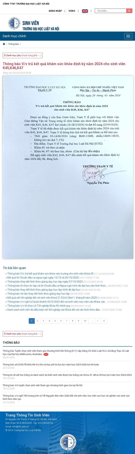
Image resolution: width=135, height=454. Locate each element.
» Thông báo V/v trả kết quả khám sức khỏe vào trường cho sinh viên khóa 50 (49, 273)
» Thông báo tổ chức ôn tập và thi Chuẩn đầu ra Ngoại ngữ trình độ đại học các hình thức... (56, 285)
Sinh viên (30, 22)
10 (85, 321)
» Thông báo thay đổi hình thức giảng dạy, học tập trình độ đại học (42, 289)
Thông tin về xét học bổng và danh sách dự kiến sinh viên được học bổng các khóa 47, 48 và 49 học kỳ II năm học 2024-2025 (67, 375)
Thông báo (13, 44)
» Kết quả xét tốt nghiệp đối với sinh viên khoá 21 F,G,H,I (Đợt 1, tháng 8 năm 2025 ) (51, 297)
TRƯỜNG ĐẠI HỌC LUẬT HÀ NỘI (40, 28)
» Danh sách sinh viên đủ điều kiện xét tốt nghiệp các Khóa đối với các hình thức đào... (53, 309)
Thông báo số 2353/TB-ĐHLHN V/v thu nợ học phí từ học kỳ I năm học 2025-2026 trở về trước (51, 364)
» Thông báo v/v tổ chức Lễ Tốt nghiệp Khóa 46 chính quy (37, 305)
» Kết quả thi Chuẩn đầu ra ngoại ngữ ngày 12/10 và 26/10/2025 (42, 277)
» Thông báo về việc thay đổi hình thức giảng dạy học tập (37, 293)
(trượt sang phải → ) (23, 55)
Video (72, 11)
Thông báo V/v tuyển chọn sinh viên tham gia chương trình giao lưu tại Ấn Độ (42, 385)
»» (104, 321)
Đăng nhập (55, 11)
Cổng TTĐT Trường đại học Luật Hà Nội (26, 4)
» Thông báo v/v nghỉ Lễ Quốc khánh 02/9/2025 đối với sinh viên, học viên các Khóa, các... (56, 301)
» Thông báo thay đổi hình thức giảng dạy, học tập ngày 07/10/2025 (44, 281)
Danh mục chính (14, 36)
